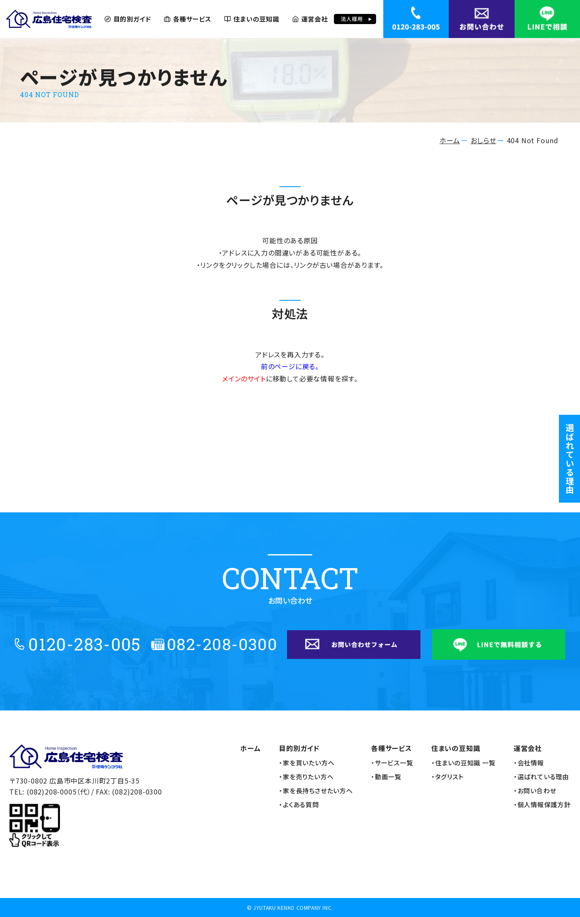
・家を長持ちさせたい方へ (316, 791)
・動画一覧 (386, 777)
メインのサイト (244, 378)
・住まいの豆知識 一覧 (463, 763)
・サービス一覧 (392, 763)
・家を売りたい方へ (306, 777)
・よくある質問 (299, 804)
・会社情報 (529, 763)
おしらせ (483, 140)
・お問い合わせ (535, 791)
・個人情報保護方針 (542, 804)
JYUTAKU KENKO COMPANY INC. (293, 907)
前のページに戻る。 (290, 366)
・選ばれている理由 (541, 777)
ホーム (449, 140)
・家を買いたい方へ (306, 763)
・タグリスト (447, 777)
